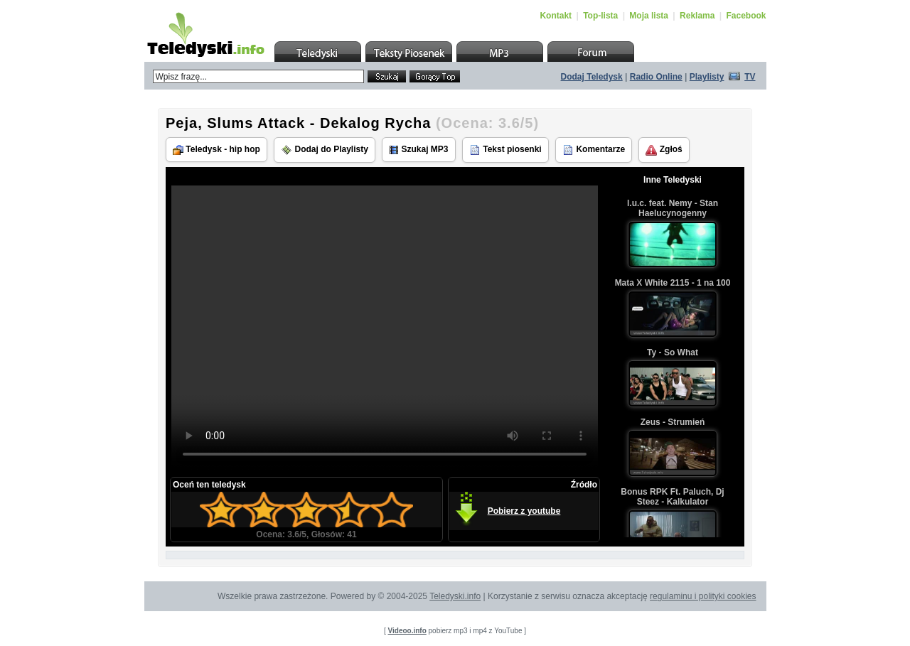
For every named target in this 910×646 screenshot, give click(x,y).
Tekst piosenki (505, 150)
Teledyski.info (455, 596)
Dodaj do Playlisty (324, 150)
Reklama (697, 16)
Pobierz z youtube (524, 511)
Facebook (746, 16)
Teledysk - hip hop (216, 149)
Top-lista (600, 16)
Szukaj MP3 (418, 149)
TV (749, 77)
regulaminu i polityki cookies (703, 596)
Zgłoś (664, 150)
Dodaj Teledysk (592, 77)
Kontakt (556, 16)
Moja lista (648, 16)
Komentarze (593, 150)
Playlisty (707, 77)
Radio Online (656, 77)
